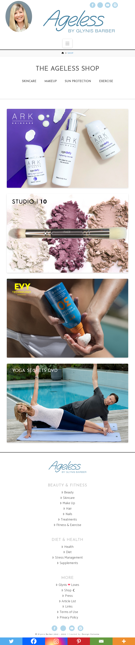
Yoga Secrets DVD (35, 371)
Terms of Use (67, 611)
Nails (67, 514)
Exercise (106, 81)
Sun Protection (78, 81)
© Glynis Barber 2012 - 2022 (50, 634)
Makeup (50, 81)
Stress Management (67, 557)
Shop (68, 590)
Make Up (67, 503)
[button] (67, 43)
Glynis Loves (67, 584)
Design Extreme (91, 634)
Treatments (67, 519)
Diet (67, 552)
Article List (67, 601)
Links (67, 606)
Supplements (67, 563)
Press (67, 595)
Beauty (67, 492)
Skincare (29, 81)
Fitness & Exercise (67, 524)
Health (67, 546)
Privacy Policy (67, 617)
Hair (67, 508)
